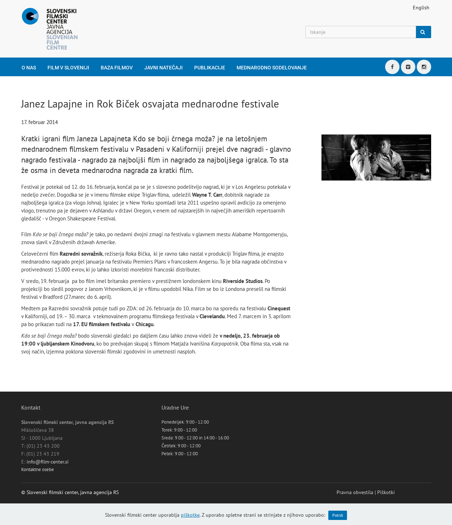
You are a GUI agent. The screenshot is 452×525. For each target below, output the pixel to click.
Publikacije (209, 67)
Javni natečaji (163, 67)
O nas (29, 67)
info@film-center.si (48, 461)
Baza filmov (117, 67)
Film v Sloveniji (68, 67)
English (421, 7)
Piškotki (386, 492)
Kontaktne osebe (37, 469)
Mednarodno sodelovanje (272, 67)
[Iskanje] (360, 32)
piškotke (190, 515)
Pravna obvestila (355, 492)
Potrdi (337, 515)
